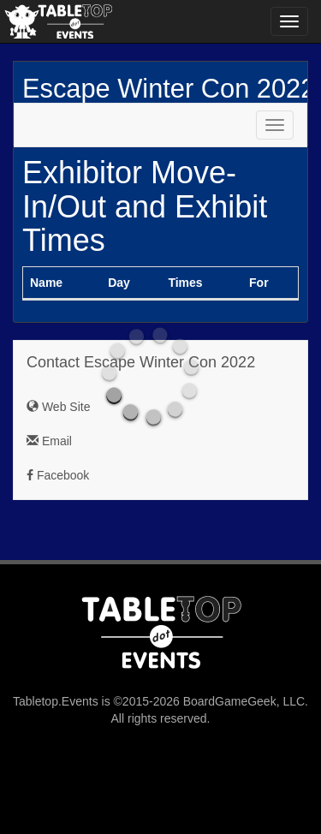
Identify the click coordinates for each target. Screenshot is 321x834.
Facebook (58, 475)
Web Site (58, 407)
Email (49, 441)
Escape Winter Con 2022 (168, 89)
